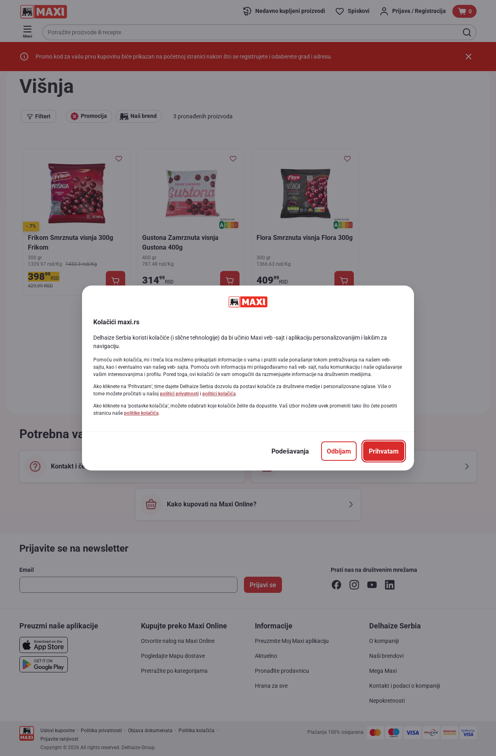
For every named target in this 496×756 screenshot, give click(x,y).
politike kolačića (141, 413)
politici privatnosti (179, 394)
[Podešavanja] (290, 451)
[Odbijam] (339, 451)
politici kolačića (218, 394)
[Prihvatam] (383, 451)
